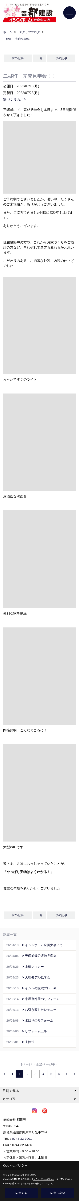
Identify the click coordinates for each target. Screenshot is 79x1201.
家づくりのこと (15, 99)
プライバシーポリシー (43, 1179)
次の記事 (61, 58)
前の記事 (18, 58)
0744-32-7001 (22, 1138)
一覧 (40, 58)
